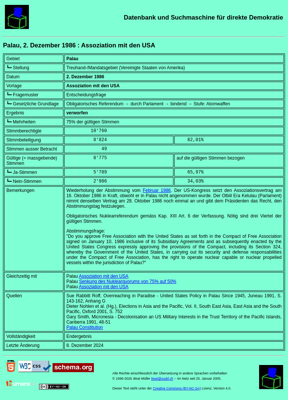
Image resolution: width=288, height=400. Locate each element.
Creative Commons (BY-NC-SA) (177, 388)
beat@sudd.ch (162, 378)
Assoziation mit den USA (103, 276)
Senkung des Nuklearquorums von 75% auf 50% (127, 281)
